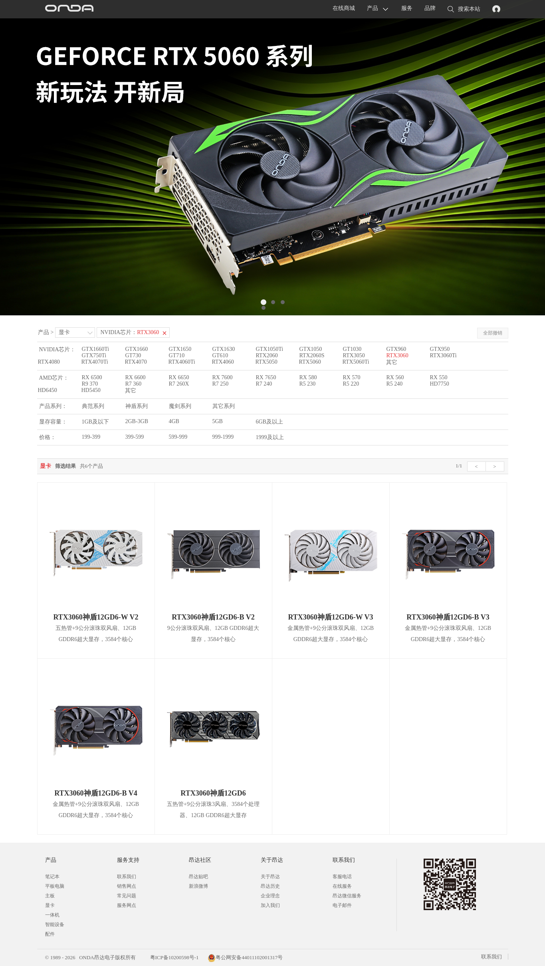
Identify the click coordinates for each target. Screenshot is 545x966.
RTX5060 (310, 362)
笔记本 (52, 876)
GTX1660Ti (95, 349)
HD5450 (91, 390)
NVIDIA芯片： (129, 332)
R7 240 (264, 384)
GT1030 (352, 349)
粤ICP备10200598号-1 (173, 957)
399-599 (134, 437)
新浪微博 (198, 886)
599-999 (178, 437)
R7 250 (220, 384)
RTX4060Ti (181, 362)
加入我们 (270, 905)
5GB (217, 421)
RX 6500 (92, 377)
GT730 (133, 355)
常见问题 (126, 896)
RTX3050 (354, 355)
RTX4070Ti (94, 362)
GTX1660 (136, 349)
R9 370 (90, 384)
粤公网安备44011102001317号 (245, 957)
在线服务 (342, 886)
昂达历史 (270, 886)
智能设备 (54, 924)
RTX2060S (312, 355)
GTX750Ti (94, 355)
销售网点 (126, 886)
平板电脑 (54, 886)
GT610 (220, 355)
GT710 (177, 355)
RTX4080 (49, 362)
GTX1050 (310, 349)
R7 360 (133, 384)
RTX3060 (397, 355)
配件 (50, 934)
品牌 (430, 8)
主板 (50, 896)
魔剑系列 (180, 406)
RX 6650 (179, 377)
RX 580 (308, 377)
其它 (391, 362)
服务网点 (126, 905)
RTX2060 (267, 355)
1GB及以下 (95, 422)
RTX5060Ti (356, 362)
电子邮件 (342, 905)
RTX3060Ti (443, 355)
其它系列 (223, 406)
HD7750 (439, 384)
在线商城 (344, 8)
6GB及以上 (269, 422)
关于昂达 (270, 876)
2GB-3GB (137, 421)
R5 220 (351, 384)
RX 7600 (222, 377)
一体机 (52, 915)
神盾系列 (136, 406)
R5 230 (307, 384)
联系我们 (126, 876)
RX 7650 (266, 377)
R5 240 (394, 384)
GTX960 (396, 349)
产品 (372, 8)
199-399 (91, 437)
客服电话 (342, 876)
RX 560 (395, 377)
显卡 (64, 332)
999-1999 (223, 437)
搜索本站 (464, 9)
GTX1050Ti (269, 349)
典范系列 (93, 406)
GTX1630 (223, 349)
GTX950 (440, 349)
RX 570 (352, 377)
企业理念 (270, 896)
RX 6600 (135, 377)
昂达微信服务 (347, 896)
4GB (174, 421)
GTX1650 (180, 349)
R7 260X (179, 384)
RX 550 (439, 377)
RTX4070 (136, 362)
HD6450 (47, 390)
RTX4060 (223, 362)
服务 (406, 8)
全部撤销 (492, 333)
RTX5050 (266, 362)
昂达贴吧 (198, 876)
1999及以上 (270, 437)
